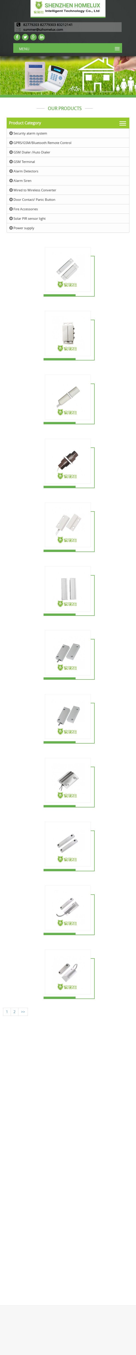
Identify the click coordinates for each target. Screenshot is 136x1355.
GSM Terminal (24, 161)
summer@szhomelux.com (43, 29)
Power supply (23, 228)
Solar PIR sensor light (29, 218)
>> (23, 1011)
